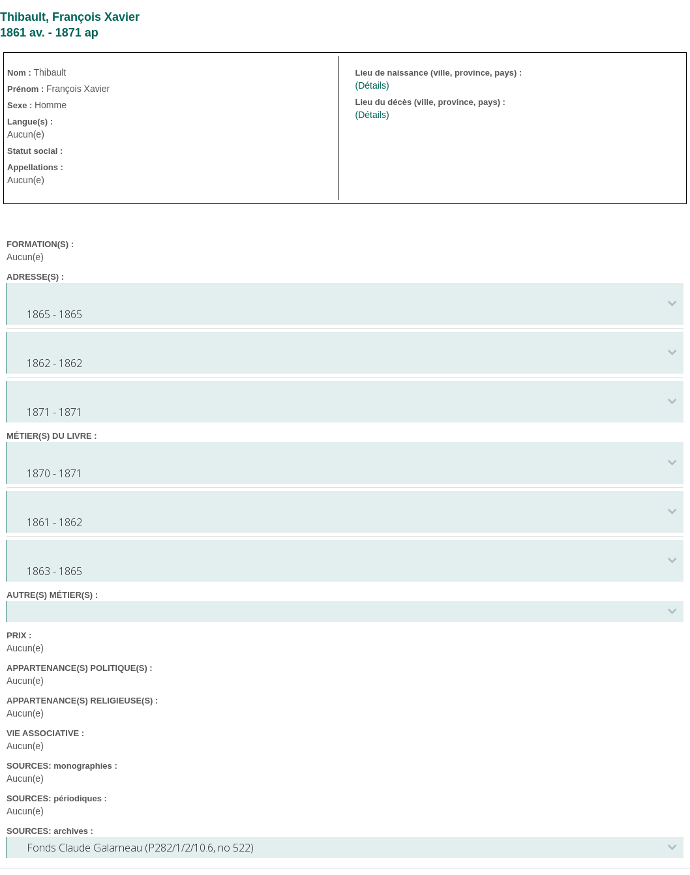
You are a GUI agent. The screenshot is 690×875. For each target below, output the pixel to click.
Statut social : (35, 151)
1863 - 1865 (54, 571)
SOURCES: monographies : (62, 766)
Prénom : (26, 89)
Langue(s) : (30, 121)
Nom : (20, 73)
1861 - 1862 (54, 522)
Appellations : (35, 167)
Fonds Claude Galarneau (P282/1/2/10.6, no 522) (140, 847)
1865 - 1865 (54, 314)
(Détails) (372, 85)
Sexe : (21, 105)
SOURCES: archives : (50, 831)
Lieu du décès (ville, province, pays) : (431, 102)
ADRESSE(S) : (35, 277)
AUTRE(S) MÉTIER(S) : (52, 595)
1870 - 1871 (54, 473)
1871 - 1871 (54, 412)
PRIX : (19, 635)
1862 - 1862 (54, 363)
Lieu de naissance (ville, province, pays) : (439, 73)
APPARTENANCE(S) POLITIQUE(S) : (80, 668)
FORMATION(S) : (40, 244)
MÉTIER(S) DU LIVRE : (52, 436)
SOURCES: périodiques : (57, 798)
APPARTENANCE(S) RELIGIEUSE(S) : (82, 700)
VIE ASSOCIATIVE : (45, 733)
